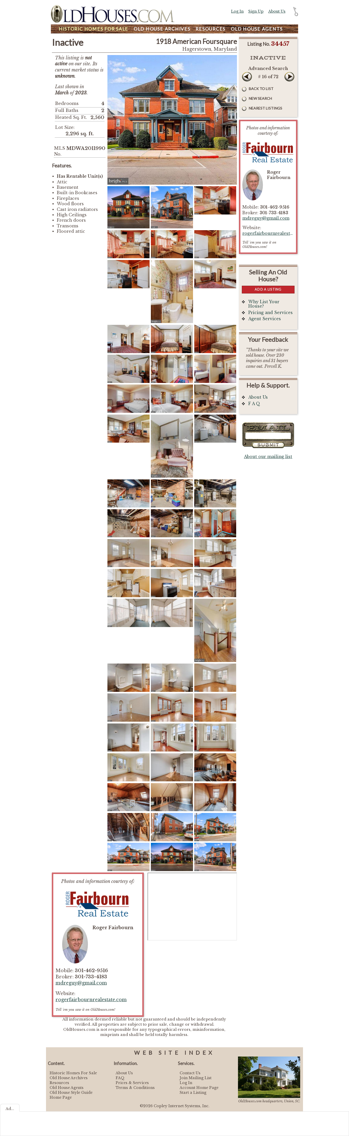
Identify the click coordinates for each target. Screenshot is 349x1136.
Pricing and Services (270, 312)
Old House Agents (67, 1087)
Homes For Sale (93, 29)
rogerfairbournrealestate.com (91, 1000)
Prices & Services (132, 1082)
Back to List (261, 88)
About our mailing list (268, 456)
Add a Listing (268, 289)
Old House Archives (69, 1078)
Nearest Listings (265, 108)
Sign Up (255, 11)
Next (289, 76)
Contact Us (190, 1073)
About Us (277, 11)
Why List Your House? (263, 304)
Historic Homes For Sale (73, 1073)
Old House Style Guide (71, 1092)
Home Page (61, 1097)
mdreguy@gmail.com (81, 983)
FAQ (120, 1078)
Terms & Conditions (135, 1087)
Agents (257, 29)
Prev (247, 76)
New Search (260, 98)
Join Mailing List (196, 1078)
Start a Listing (193, 1092)
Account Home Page (199, 1087)
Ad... (10, 1108)
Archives (162, 29)
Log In (237, 11)
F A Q (254, 403)
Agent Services (264, 319)
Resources (210, 29)
